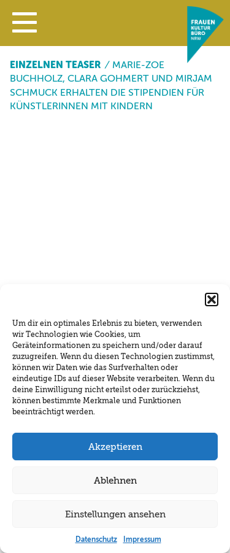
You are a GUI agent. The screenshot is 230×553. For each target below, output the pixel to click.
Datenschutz (96, 539)
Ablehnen (115, 480)
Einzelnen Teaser (55, 65)
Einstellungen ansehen (115, 514)
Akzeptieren (115, 446)
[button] (24, 25)
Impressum (142, 539)
